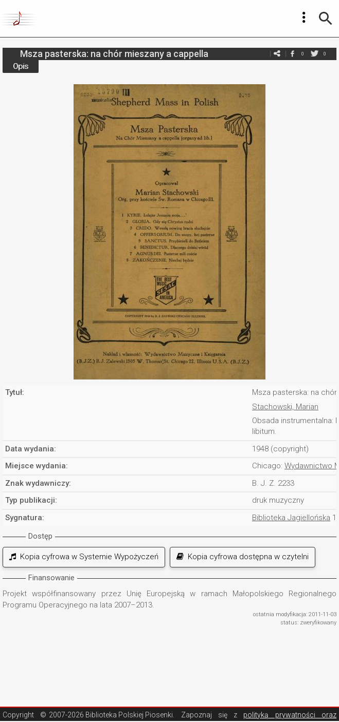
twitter (314, 54)
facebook (292, 54)
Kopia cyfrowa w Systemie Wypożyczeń (83, 556)
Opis (20, 66)
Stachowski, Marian (285, 406)
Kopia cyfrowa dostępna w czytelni (242, 556)
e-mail (277, 54)
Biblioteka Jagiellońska (291, 517)
